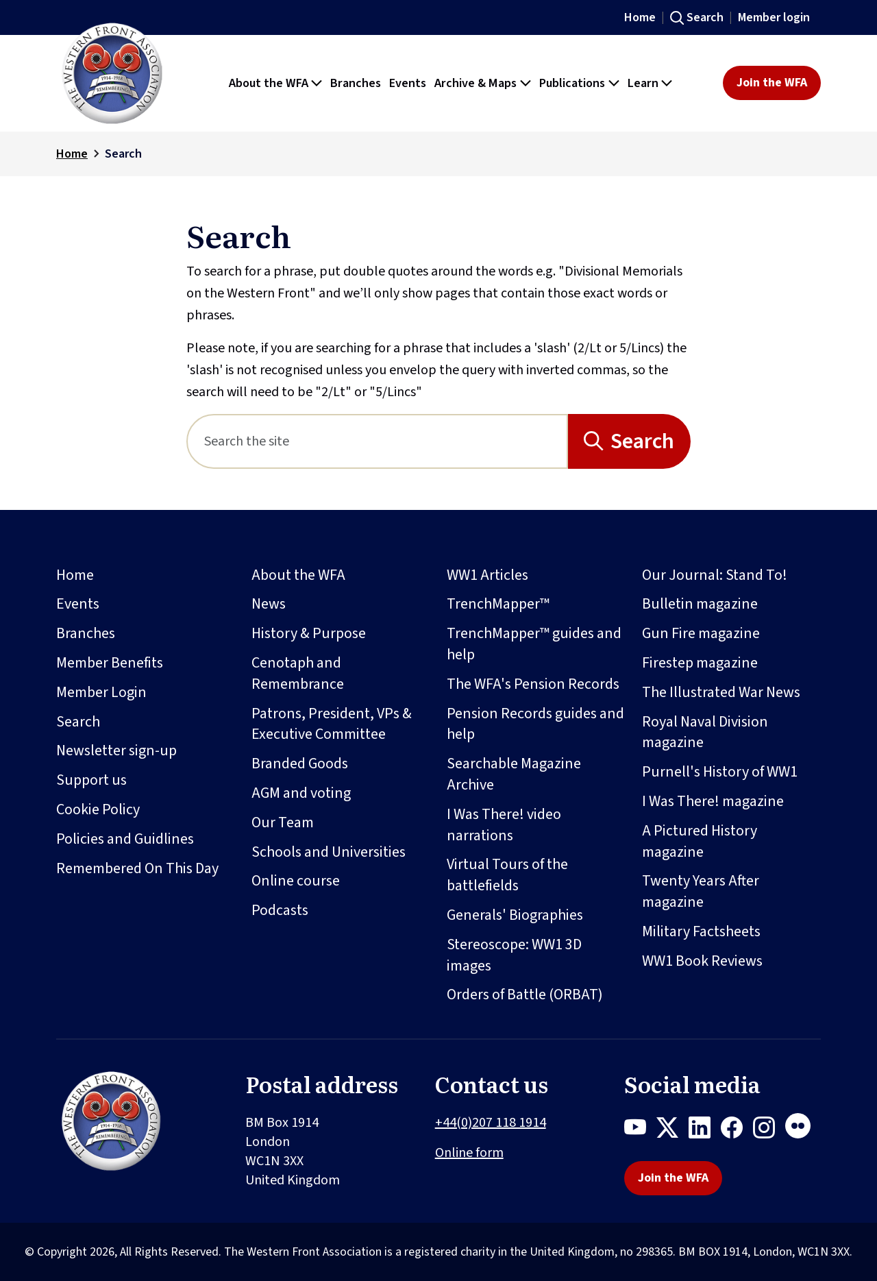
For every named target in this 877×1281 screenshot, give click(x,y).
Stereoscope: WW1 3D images (514, 955)
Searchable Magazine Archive (514, 774)
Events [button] (407, 83)
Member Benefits (109, 663)
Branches (85, 633)
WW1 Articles (487, 575)
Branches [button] (355, 83)
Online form (469, 1152)
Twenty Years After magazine (700, 891)
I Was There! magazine (713, 801)
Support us (91, 780)
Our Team (282, 822)
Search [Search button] (642, 441)
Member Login (101, 692)
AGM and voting (301, 793)
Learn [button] (643, 83)
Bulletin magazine (700, 604)
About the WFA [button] (268, 83)
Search (705, 17)
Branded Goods (299, 763)
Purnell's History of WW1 (720, 772)
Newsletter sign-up (116, 750)
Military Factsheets (701, 931)
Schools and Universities (328, 852)
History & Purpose (308, 633)
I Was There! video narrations (504, 824)
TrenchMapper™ (498, 604)
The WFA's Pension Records (533, 684)
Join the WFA (772, 82)
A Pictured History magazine (699, 841)
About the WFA (298, 575)
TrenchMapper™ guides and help (534, 644)
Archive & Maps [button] (475, 83)
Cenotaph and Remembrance (297, 673)
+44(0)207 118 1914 (490, 1122)
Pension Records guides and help (535, 724)
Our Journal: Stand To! (714, 575)
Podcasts (279, 910)
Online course (295, 881)
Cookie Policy (98, 809)
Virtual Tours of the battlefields (507, 874)
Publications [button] (572, 83)
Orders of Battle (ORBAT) (525, 994)
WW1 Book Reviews (702, 961)
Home (640, 17)
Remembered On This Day (137, 868)
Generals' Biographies (515, 915)
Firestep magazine (700, 663)
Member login (774, 17)
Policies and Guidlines (125, 839)
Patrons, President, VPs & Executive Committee (331, 724)
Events (77, 604)
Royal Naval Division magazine (705, 732)
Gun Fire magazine (701, 633)
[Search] (377, 441)
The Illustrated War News (721, 692)
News (268, 604)
